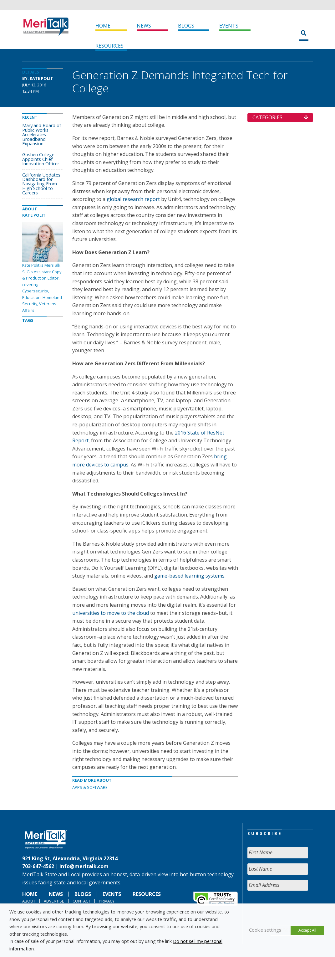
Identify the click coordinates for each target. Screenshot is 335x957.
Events (228, 25)
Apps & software (90, 787)
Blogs (186, 25)
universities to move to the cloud (110, 613)
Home (102, 25)
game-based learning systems (189, 575)
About (28, 901)
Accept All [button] (307, 930)
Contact (81, 901)
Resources (109, 45)
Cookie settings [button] (265, 930)
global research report (133, 199)
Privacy (106, 901)
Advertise (54, 901)
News (144, 25)
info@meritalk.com (84, 866)
